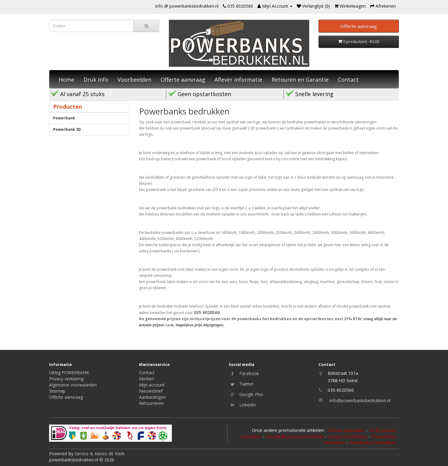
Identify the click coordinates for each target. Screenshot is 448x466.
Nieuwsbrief (151, 391)
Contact (348, 79)
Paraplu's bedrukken (347, 436)
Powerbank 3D (67, 129)
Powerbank (64, 118)
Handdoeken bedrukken (372, 442)
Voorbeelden (134, 79)
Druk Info (95, 79)
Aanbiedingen (152, 397)
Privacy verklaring (66, 379)
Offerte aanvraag (182, 79)
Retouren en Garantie (300, 79)
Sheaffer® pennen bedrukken (294, 436)
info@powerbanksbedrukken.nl (360, 400)
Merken (146, 379)
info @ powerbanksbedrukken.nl (186, 6)
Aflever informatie (238, 79)
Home (66, 79)
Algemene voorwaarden (73, 385)
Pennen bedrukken (346, 430)
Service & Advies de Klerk (100, 453)
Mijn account (152, 385)
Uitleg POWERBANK (69, 372)
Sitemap (57, 391)
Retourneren (151, 403)
